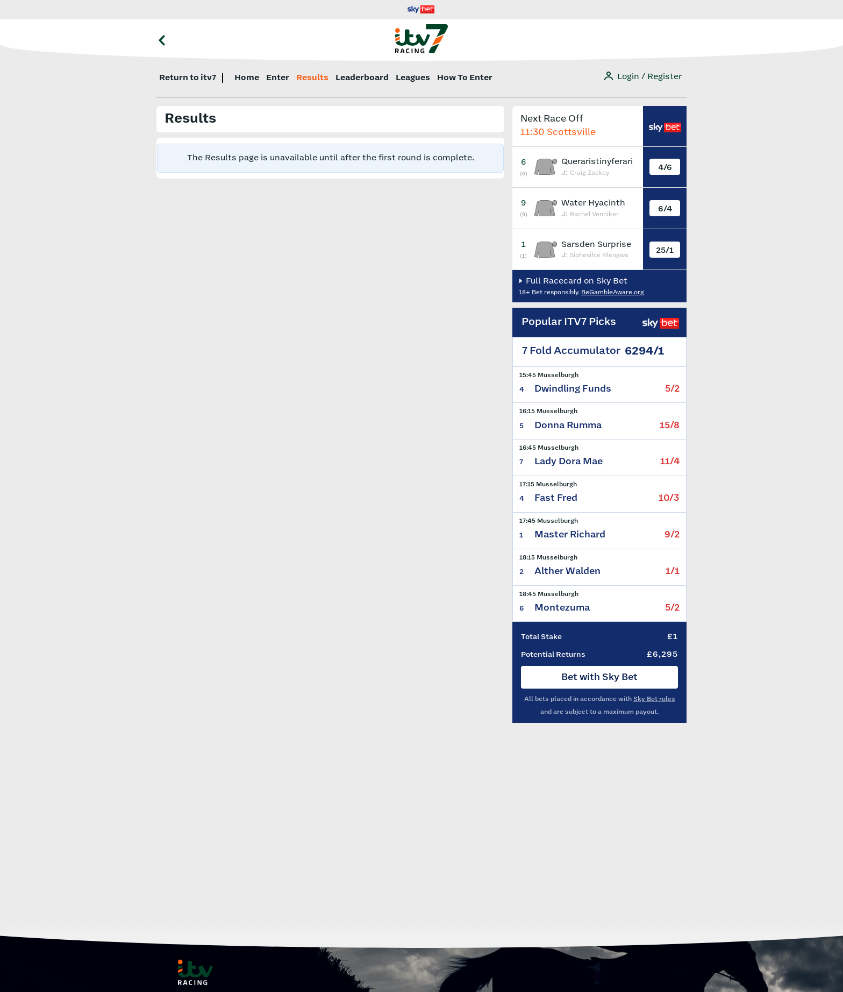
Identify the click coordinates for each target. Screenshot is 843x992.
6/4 (665, 209)
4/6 (665, 168)
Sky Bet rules (654, 699)
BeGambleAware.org (612, 292)
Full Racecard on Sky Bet (575, 281)
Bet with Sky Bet (599, 677)
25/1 (665, 250)
